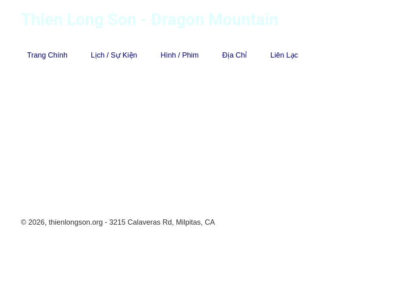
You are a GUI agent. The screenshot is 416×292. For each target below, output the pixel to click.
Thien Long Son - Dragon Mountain (150, 19)
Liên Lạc (284, 55)
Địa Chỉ (234, 55)
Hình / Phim (179, 55)
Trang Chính (47, 55)
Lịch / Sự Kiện (114, 55)
